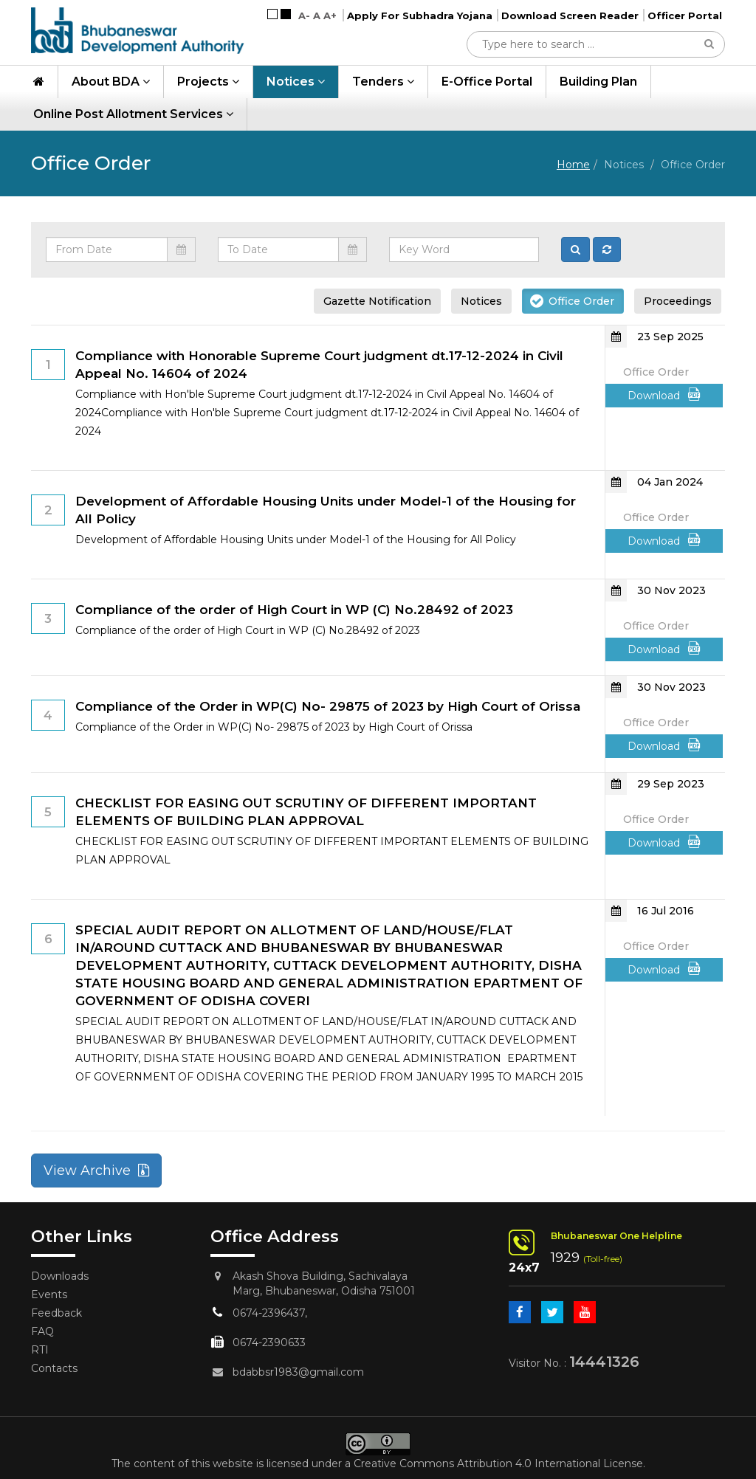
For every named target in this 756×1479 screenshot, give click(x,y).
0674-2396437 (269, 1313)
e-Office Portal (486, 82)
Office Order (581, 301)
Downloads (60, 1276)
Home (573, 164)
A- (304, 15)
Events (49, 1294)
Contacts (54, 1368)
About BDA (111, 82)
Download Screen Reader (570, 15)
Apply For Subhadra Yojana (419, 15)
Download (664, 394)
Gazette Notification (377, 301)
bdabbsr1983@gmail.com (298, 1372)
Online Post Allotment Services (133, 114)
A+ (330, 15)
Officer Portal (684, 15)
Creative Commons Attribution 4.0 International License (498, 1463)
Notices (296, 82)
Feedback (56, 1313)
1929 (565, 1257)
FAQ (42, 1331)
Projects (208, 82)
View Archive (96, 1170)
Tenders (383, 82)
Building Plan (598, 82)
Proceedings (678, 301)
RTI (40, 1349)
